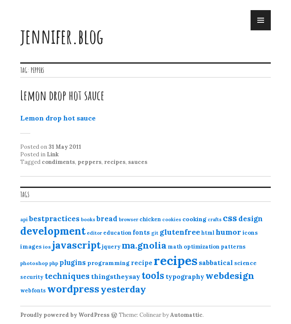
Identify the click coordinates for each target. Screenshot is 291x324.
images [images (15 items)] (31, 246)
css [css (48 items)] (230, 218)
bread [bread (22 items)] (106, 218)
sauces (137, 162)
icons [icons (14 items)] (250, 232)
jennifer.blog (62, 36)
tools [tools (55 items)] (152, 275)
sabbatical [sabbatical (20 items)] (216, 262)
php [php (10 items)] (53, 263)
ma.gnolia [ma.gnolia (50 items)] (144, 245)
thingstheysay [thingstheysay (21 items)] (115, 276)
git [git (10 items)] (154, 233)
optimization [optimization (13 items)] (201, 246)
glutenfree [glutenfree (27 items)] (180, 232)
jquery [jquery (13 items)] (111, 246)
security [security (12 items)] (31, 277)
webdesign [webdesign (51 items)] (230, 275)
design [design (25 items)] (250, 218)
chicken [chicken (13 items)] (150, 219)
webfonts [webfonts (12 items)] (33, 290)
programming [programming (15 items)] (108, 263)
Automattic (186, 315)
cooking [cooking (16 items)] (194, 219)
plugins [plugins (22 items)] (72, 262)
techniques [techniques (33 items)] (67, 276)
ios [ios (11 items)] (47, 247)
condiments (58, 162)
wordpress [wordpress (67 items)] (73, 288)
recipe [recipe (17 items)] (141, 263)
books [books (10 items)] (88, 219)
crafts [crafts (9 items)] (215, 219)
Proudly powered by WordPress (64, 315)
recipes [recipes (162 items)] (176, 260)
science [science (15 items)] (245, 263)
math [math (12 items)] (175, 247)
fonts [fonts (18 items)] (141, 232)
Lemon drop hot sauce (62, 95)
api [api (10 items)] (24, 219)
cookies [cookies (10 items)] (171, 219)
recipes (114, 162)
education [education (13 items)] (117, 232)
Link (53, 154)
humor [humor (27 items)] (228, 232)
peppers (89, 162)
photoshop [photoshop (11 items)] (34, 263)
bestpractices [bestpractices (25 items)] (54, 218)
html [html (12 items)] (207, 233)
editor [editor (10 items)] (94, 233)
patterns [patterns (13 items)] (233, 246)
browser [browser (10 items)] (128, 219)
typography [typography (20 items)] (185, 276)
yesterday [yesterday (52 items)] (123, 289)
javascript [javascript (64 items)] (76, 245)
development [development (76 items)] (52, 231)
